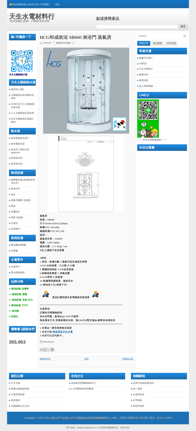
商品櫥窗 (157, 43)
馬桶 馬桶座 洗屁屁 (21, 200)
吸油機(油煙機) (18, 245)
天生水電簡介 (146, 68)
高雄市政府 (138, 406)
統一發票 (137, 388)
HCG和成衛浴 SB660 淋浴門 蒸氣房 (75, 37)
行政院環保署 (18, 394)
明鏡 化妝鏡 (17, 217)
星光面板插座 (18, 272)
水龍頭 (14, 223)
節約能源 (15, 400)
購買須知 (143, 80)
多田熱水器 (16, 163)
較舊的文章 (128, 359)
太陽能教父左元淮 (20, 406)
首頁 (57, 4)
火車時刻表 (138, 394)
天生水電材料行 (32, 16)
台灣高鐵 (137, 400)
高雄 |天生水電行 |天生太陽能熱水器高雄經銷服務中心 (80, 417)
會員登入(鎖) (17, 89)
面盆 (13, 206)
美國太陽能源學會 (20, 388)
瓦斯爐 (14, 250)
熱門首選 (171, 43)
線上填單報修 (146, 86)
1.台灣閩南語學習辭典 (82, 388)
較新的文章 (45, 359)
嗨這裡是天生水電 (63, 331)
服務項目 (143, 74)
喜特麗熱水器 (18, 143)
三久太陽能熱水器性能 (22, 113)
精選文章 (143, 43)
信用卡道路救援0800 (143, 383)
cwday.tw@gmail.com (87, 427)
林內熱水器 (16, 158)
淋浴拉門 (15, 188)
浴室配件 (15, 229)
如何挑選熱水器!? (20, 138)
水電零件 (15, 266)
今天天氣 (15, 383)
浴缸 (13, 194)
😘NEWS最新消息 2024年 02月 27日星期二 (30, 4)
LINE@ (143, 63)
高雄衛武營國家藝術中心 (83, 383)
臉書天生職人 (146, 58)
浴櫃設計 (15, 211)
